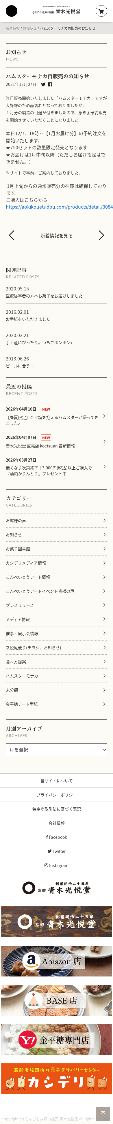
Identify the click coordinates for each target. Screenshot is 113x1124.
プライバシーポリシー (56, 795)
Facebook (56, 837)
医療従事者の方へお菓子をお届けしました (44, 296)
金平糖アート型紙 (22, 704)
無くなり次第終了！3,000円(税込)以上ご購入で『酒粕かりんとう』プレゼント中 (49, 466)
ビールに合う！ (20, 366)
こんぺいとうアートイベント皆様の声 (40, 591)
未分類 (12, 690)
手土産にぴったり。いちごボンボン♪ (39, 342)
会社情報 (57, 823)
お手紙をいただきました (28, 319)
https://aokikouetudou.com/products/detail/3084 (59, 206)
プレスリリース (20, 605)
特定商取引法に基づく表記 (56, 809)
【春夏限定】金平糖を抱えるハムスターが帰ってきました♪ (52, 416)
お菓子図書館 (18, 548)
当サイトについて (56, 780)
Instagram (56, 865)
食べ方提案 (16, 661)
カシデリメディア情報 (26, 563)
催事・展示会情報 (22, 633)
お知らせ (30, 28)
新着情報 (13, 28)
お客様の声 (16, 520)
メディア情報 (18, 619)
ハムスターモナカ (22, 676)
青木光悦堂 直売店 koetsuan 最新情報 (40, 441)
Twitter (57, 851)
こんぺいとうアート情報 (28, 577)
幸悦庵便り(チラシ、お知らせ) (33, 647)
